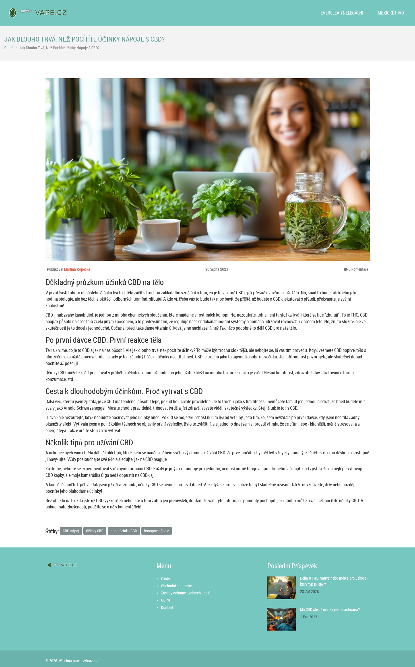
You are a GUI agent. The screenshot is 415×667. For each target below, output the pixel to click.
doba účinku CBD (124, 530)
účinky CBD (95, 530)
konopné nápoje (156, 530)
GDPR (165, 600)
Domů (8, 47)
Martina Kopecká (77, 269)
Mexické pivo (391, 13)
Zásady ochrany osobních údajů (185, 593)
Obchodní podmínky (176, 585)
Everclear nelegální (342, 13)
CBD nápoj (71, 530)
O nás (165, 578)
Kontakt (167, 607)
